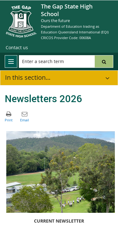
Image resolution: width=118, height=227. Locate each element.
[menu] (11, 61)
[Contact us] (17, 48)
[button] (103, 61)
